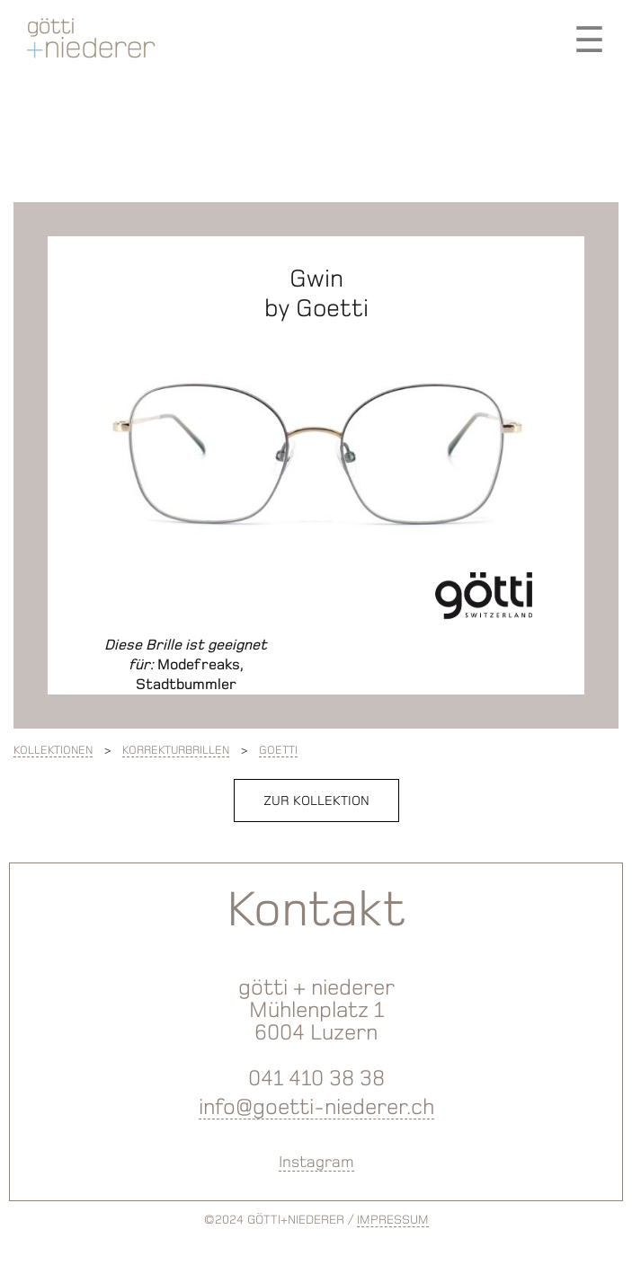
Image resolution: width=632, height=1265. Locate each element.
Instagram (316, 1162)
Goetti (278, 750)
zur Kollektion (316, 800)
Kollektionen (53, 750)
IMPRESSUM (393, 1219)
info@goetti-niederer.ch (316, 1106)
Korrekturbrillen (175, 750)
